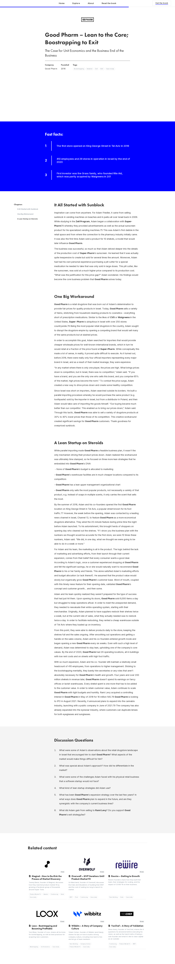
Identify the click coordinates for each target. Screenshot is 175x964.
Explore (76, 3)
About (91, 3)
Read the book (109, 3)
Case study (33, 897)
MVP (71, 897)
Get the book (161, 3)
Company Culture (86, 944)
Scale (62, 894)
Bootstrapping (34, 946)
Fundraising (54, 894)
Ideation (45, 894)
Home (62, 3)
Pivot (76, 897)
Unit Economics (45, 946)
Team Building (113, 897)
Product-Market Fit (35, 894)
